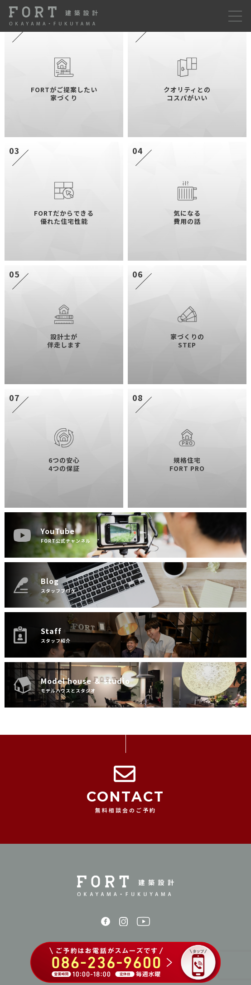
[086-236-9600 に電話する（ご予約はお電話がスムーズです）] (125, 963)
